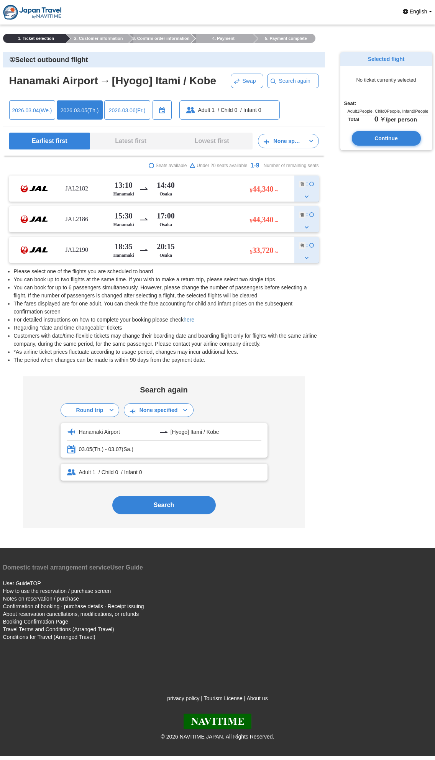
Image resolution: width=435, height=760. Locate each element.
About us (257, 698)
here (189, 320)
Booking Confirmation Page (35, 622)
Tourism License (223, 698)
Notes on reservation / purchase (41, 599)
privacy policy (183, 698)
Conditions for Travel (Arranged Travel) (49, 637)
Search (164, 505)
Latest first (130, 141)
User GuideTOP (22, 583)
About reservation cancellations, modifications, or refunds (71, 614)
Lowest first (212, 141)
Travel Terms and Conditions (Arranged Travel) (58, 629)
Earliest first (49, 141)
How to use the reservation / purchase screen (57, 591)
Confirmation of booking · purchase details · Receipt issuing (73, 606)
